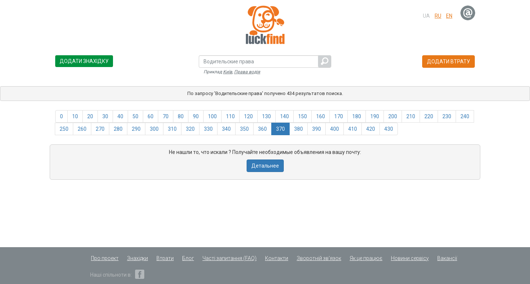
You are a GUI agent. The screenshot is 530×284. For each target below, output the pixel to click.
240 (464, 116)
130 (266, 116)
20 (90, 116)
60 (150, 116)
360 (262, 129)
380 (298, 129)
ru (438, 16)
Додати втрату (448, 61)
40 (120, 116)
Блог (188, 258)
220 (428, 116)
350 (244, 129)
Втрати (165, 258)
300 (154, 129)
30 (105, 116)
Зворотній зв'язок (319, 258)
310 (172, 129)
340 (226, 129)
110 (230, 116)
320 (190, 129)
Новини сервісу (410, 258)
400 (334, 129)
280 (118, 129)
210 (410, 116)
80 (181, 116)
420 (370, 129)
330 (208, 129)
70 (166, 116)
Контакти (276, 258)
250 (64, 129)
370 (280, 129)
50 (135, 116)
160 (320, 116)
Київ (227, 71)
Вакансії (447, 258)
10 (75, 116)
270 (100, 129)
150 (302, 116)
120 (248, 116)
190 (374, 116)
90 (196, 116)
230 (446, 116)
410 (352, 129)
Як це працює (366, 258)
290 (136, 129)
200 (392, 116)
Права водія (247, 71)
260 (82, 129)
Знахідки (137, 258)
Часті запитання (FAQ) (229, 258)
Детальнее (265, 166)
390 (316, 129)
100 (212, 116)
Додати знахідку (84, 61)
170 (338, 116)
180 (356, 116)
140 (284, 116)
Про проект (105, 258)
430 (388, 129)
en (449, 16)
